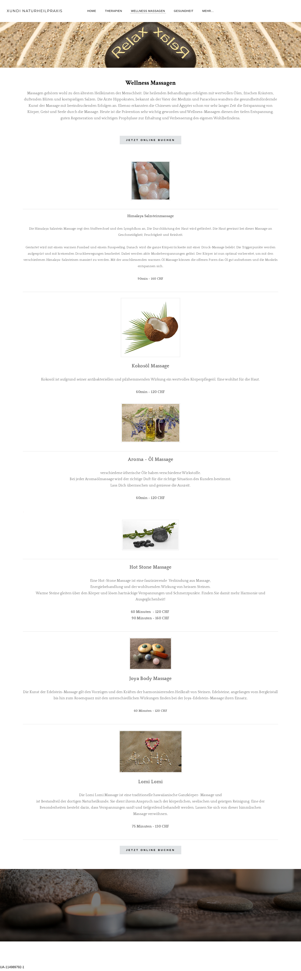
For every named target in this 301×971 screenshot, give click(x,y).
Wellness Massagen (148, 11)
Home (91, 11)
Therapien (113, 11)
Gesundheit (183, 11)
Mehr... (208, 11)
